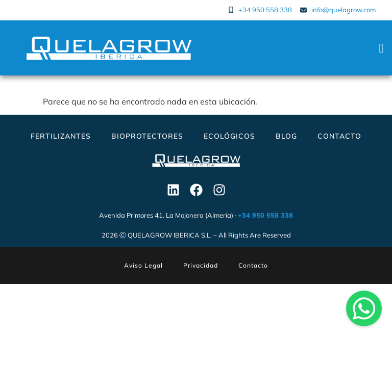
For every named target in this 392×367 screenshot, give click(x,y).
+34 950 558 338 (265, 215)
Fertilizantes (61, 136)
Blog (286, 136)
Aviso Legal (143, 265)
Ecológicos (229, 136)
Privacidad (200, 265)
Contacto (339, 136)
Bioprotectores (147, 136)
